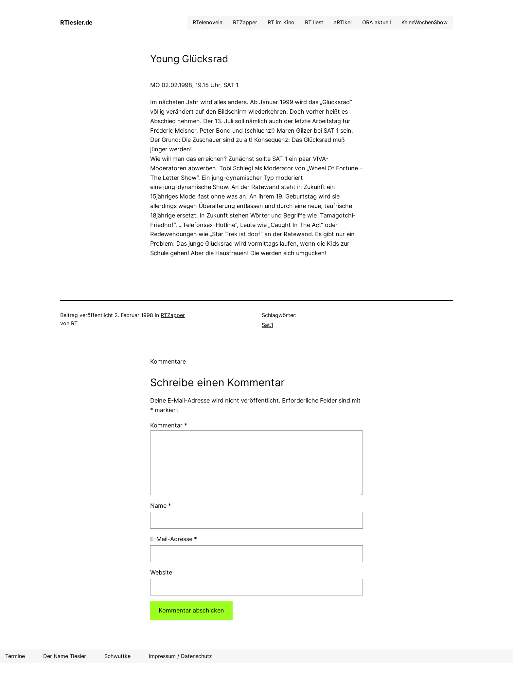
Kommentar (168, 425)
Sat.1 (267, 325)
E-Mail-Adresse (173, 539)
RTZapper (173, 315)
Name (160, 505)
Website (161, 572)
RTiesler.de (76, 22)
